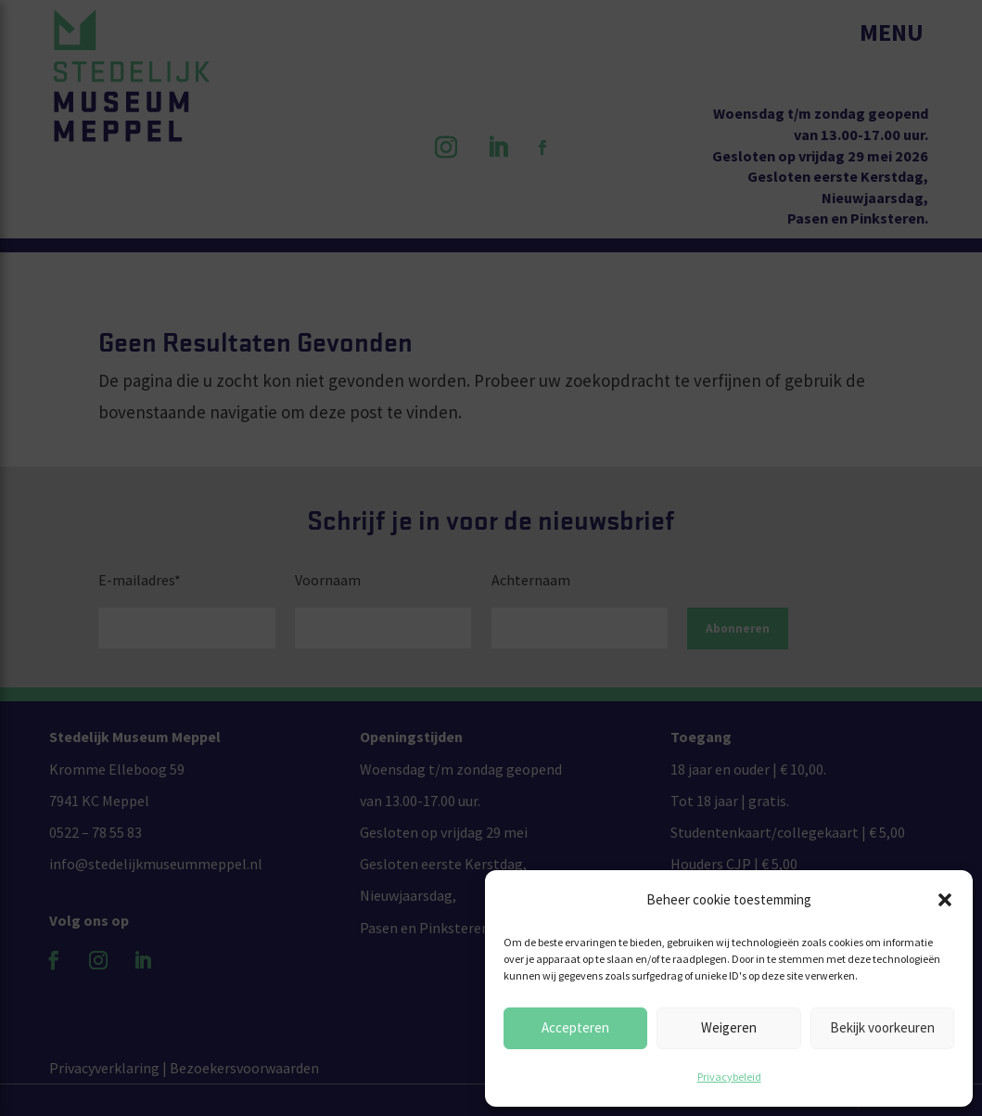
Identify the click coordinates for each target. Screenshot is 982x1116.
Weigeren (729, 1027)
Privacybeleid (729, 1077)
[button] (945, 900)
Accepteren (575, 1027)
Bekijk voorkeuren (882, 1027)
